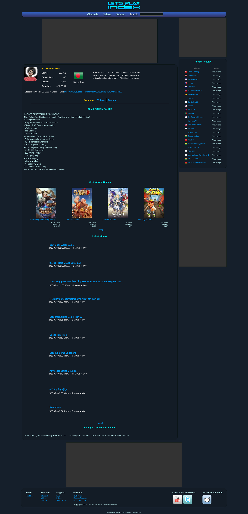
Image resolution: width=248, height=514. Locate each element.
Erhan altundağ (193, 72)
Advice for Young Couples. (63, 371)
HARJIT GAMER (194, 159)
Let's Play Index (80, 500)
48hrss (190, 83)
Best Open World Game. (62, 245)
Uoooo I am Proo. (59, 335)
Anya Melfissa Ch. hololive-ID (198, 155)
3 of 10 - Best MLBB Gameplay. (65, 263)
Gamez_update (193, 136)
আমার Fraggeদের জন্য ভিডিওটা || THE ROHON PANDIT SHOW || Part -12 (85, 281)
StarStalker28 (193, 102)
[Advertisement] (99, 41)
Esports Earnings (80, 498)
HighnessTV (192, 121)
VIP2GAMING (193, 79)
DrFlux (190, 106)
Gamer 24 (191, 87)
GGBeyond (78, 496)
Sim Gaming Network (195, 117)
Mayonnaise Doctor (195, 91)
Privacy (59, 498)
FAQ (58, 496)
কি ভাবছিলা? (55, 407)
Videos (101, 100)
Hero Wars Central (194, 125)
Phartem (191, 140)
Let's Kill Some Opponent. (63, 353)
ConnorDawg (192, 75)
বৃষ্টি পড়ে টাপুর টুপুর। (59, 389)
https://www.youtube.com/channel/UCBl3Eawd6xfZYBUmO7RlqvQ (93, 92)
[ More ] (100, 230)
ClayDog (191, 98)
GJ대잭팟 (191, 151)
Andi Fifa (191, 128)
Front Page (30, 496)
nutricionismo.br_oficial (196, 144)
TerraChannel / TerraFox (197, 162)
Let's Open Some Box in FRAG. (66, 317)
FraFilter (191, 113)
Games (112, 100)
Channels (45, 496)
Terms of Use (61, 500)
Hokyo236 (191, 109)
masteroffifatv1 (193, 94)
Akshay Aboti (192, 132)
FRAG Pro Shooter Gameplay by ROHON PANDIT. (75, 299)
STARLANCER (193, 148)
